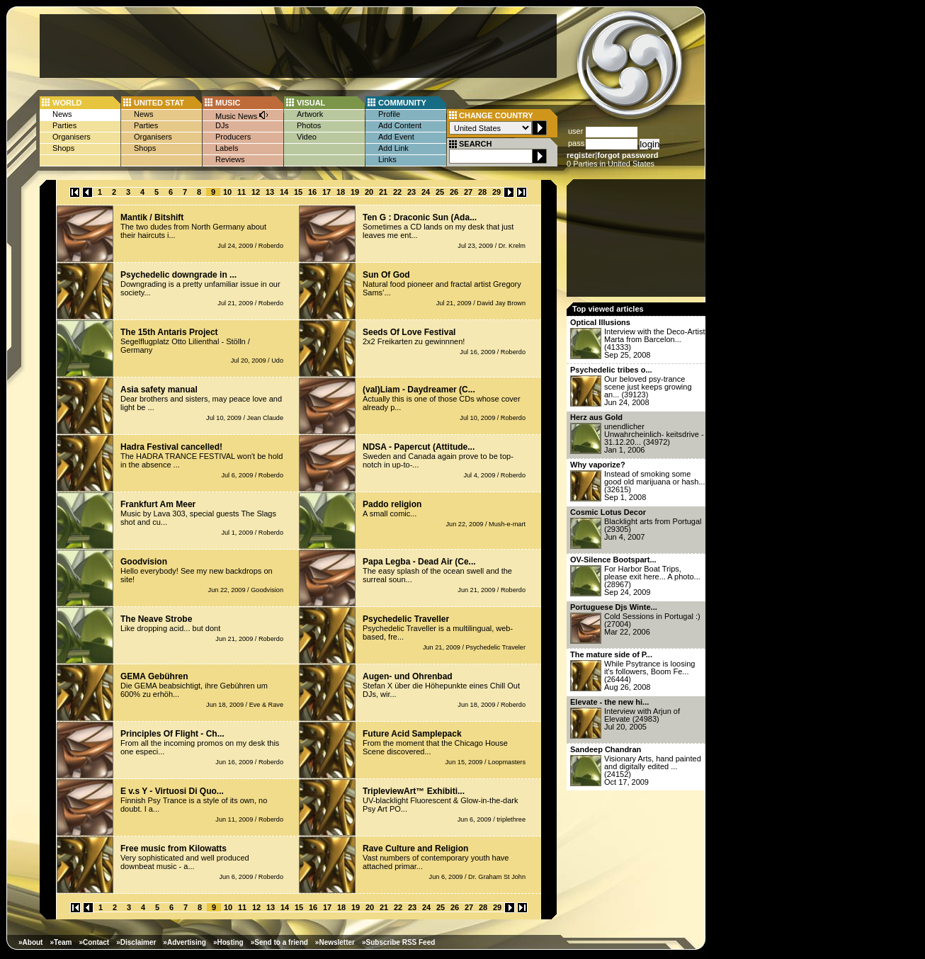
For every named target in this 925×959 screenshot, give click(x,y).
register (581, 155)
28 (482, 192)
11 (241, 192)
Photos (309, 125)
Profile (389, 114)
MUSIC (227, 102)
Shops (63, 148)
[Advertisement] (298, 46)
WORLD (67, 102)
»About (30, 942)
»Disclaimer (136, 942)
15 (298, 192)
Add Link (393, 148)
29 (496, 192)
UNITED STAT (159, 102)
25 (440, 192)
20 (369, 192)
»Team (61, 942)
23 (411, 192)
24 (425, 192)
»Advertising (184, 942)
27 (468, 192)
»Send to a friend (279, 942)
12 (255, 192)
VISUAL (311, 102)
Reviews (230, 159)
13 (270, 192)
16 (312, 192)
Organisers (71, 136)
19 (355, 192)
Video (307, 136)
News (62, 114)
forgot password (627, 155)
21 (383, 192)
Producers (233, 136)
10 (227, 192)
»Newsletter (335, 942)
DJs (222, 125)
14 (284, 192)
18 (340, 192)
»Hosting (228, 942)
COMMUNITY (402, 102)
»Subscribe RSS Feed (398, 942)
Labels (226, 148)
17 (326, 192)
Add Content (399, 125)
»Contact (94, 942)
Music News (242, 115)
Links (387, 159)
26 (454, 192)
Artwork (310, 114)
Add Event (396, 136)
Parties (64, 125)
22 (397, 192)
